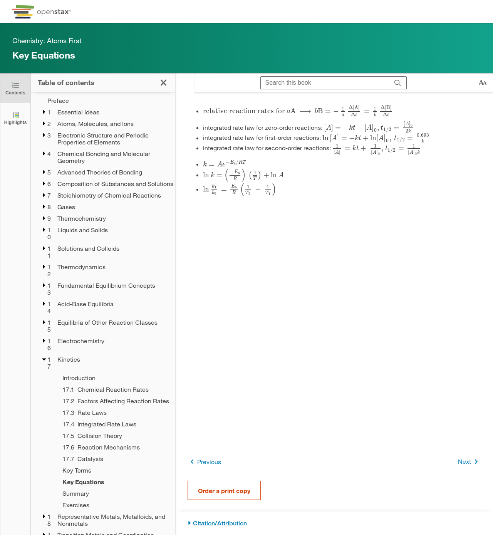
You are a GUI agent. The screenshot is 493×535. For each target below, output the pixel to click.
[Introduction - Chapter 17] (113, 377)
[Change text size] (482, 82)
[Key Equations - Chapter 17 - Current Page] (113, 481)
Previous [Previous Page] (204, 461)
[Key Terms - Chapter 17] (113, 470)
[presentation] (298, 110)
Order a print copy (224, 490)
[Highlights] (15, 117)
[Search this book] (325, 83)
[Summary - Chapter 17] (113, 493)
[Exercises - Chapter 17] (113, 504)
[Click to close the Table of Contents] (15, 88)
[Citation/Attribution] (334, 523)
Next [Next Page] (469, 461)
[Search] (397, 83)
